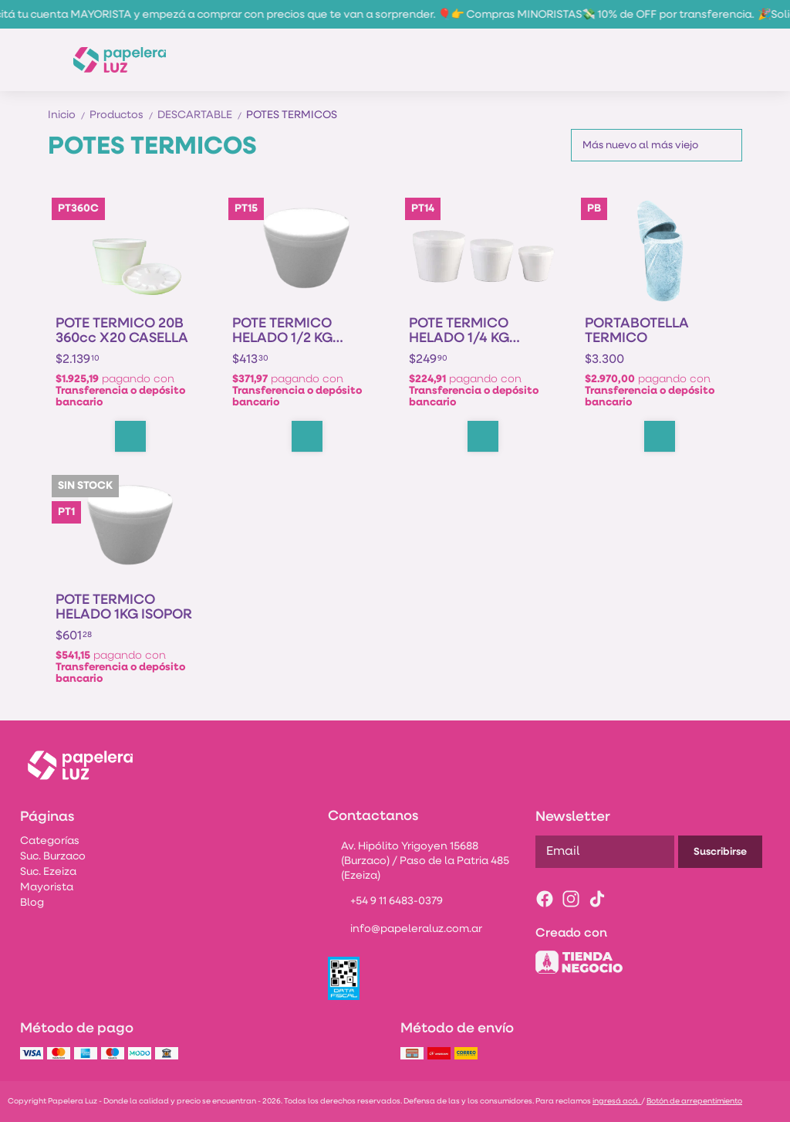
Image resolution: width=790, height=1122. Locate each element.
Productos (123, 115)
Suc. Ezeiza (48, 872)
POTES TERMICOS (291, 115)
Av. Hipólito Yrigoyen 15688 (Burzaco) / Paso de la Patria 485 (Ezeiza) (418, 861)
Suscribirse (720, 852)
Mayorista (46, 887)
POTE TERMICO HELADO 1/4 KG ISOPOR (459, 331)
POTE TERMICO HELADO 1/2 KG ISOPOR (282, 331)
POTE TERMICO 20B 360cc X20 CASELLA (122, 331)
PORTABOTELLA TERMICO (637, 331)
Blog (32, 903)
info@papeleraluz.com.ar (405, 930)
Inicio (68, 115)
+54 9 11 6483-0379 (385, 902)
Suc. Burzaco (53, 857)
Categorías (49, 841)
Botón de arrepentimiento (694, 1101)
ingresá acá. (616, 1101)
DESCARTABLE (201, 115)
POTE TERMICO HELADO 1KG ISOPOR (124, 607)
